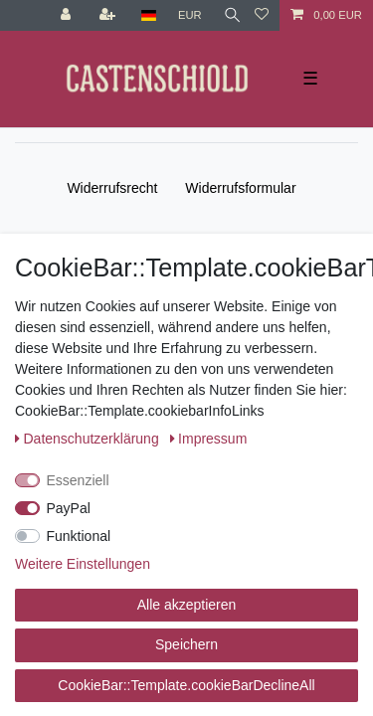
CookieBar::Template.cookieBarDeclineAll (186, 685)
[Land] (148, 15)
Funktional (79, 536)
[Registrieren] (109, 15)
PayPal (69, 508)
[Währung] (190, 15)
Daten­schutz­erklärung (89, 439)
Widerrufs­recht (112, 188)
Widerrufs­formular (240, 188)
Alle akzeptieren (187, 605)
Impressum (209, 439)
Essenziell (78, 480)
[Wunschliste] (262, 15)
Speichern (186, 644)
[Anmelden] (68, 15)
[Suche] (228, 15)
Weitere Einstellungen (82, 564)
